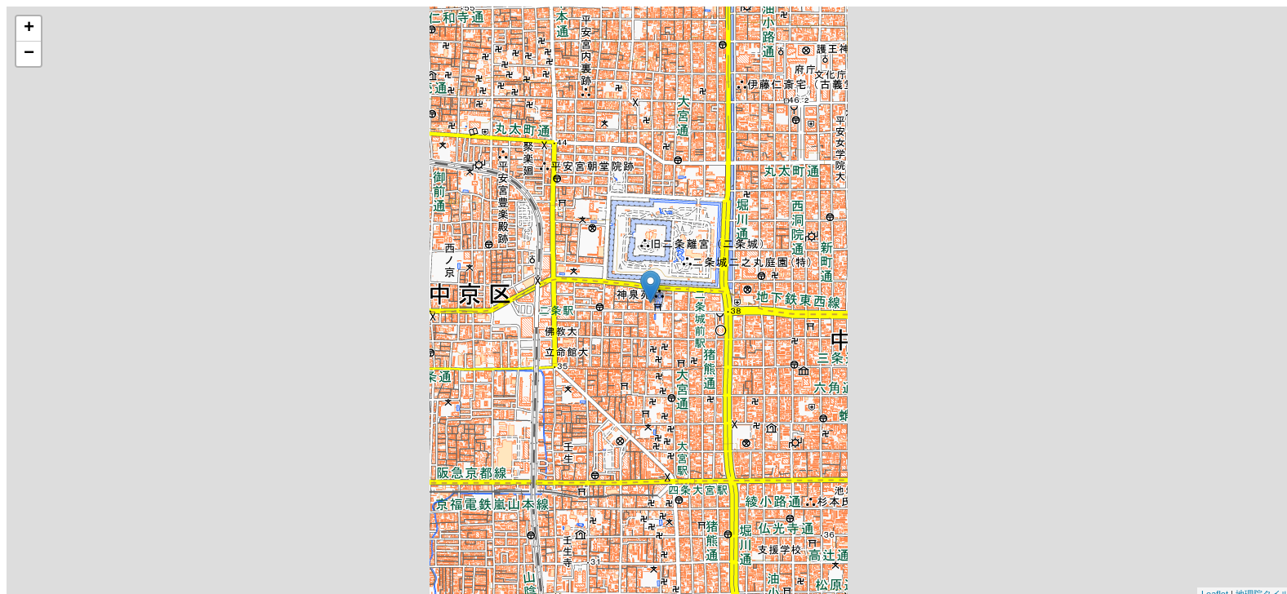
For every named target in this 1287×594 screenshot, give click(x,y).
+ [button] (29, 28)
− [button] (29, 54)
